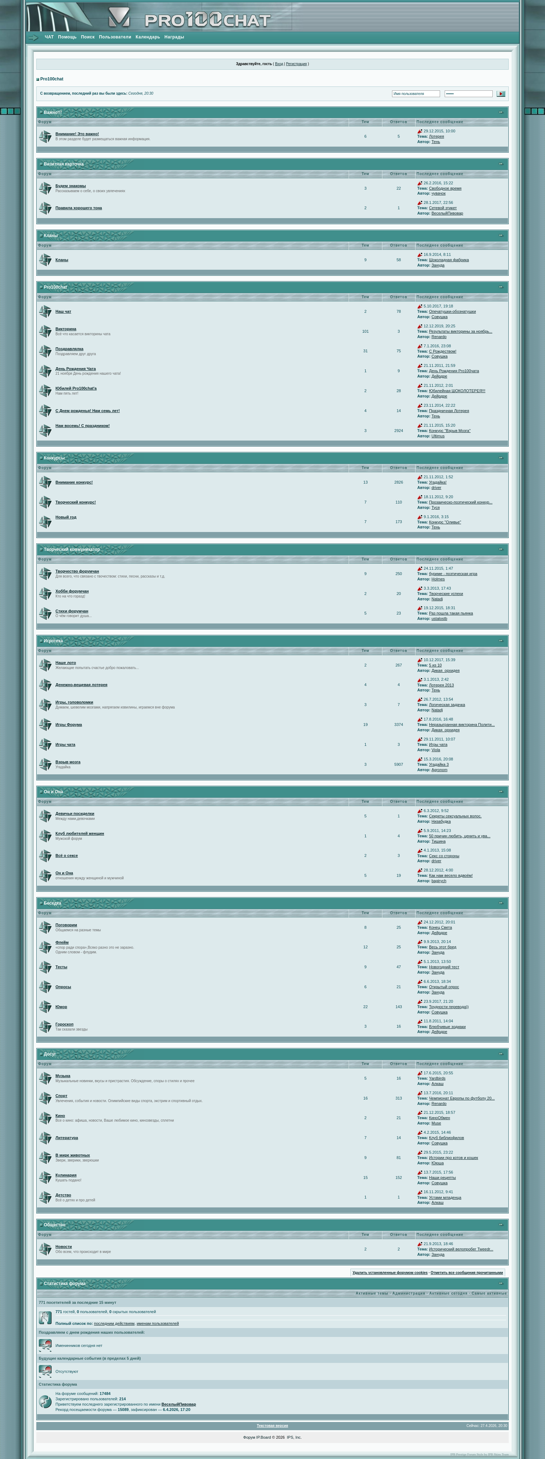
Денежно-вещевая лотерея (81, 685)
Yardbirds (437, 1078)
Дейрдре (439, 376)
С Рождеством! (442, 351)
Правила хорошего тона (78, 208)
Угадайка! (437, 482)
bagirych (439, 881)
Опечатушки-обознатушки (452, 311)
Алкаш (438, 1083)
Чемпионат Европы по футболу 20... (462, 1098)
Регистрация (296, 64)
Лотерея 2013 (441, 685)
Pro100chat (51, 79)
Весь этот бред (442, 947)
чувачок (439, 193)
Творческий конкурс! (75, 502)
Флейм (62, 942)
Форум (249, 1437)
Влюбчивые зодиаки (447, 1027)
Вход (279, 64)
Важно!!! (53, 112)
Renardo (439, 337)
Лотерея (436, 136)
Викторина (65, 329)
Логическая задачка (447, 704)
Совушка (440, 317)
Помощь (67, 37)
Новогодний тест (444, 967)
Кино (60, 1115)
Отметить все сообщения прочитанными (466, 1273)
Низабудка (441, 821)
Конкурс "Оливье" (445, 522)
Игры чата (65, 744)
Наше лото (65, 662)
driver (436, 487)
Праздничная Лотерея (449, 411)
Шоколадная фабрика (449, 260)
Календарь (148, 37)
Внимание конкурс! (74, 482)
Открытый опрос (444, 987)
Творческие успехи (446, 593)
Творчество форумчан (77, 571)
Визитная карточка (64, 164)
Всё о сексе (66, 855)
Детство (63, 1195)
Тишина (439, 841)
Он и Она (53, 791)
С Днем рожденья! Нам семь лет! (87, 411)
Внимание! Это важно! (77, 134)
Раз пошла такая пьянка (451, 613)
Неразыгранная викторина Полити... (462, 724)
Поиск (88, 37)
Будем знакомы (70, 186)
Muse (436, 1123)
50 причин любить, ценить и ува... (460, 836)
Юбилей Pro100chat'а (76, 388)
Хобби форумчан (72, 591)
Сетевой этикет (443, 208)
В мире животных (72, 1155)
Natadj (437, 599)
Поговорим (66, 925)
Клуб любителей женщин (79, 833)
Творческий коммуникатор (72, 549)
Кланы (51, 235)
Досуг (50, 1054)
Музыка (62, 1076)
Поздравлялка (69, 349)
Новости (63, 1246)
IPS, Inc (294, 1437)
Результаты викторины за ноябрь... (460, 331)
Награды (174, 37)
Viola (436, 750)
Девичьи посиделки (74, 813)
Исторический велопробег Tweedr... (461, 1249)
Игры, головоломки (74, 702)
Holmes (438, 579)
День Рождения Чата (75, 369)
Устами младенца (445, 1197)
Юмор (61, 1007)
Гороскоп (64, 1024)
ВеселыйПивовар (447, 213)
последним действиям (114, 1323)
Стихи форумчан (71, 611)
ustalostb (439, 618)
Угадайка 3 (439, 764)
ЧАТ (49, 37)
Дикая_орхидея (446, 670)
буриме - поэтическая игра (453, 574)
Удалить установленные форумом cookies (390, 1273)
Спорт (61, 1096)
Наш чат (63, 311)
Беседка (52, 903)
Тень (436, 141)
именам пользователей (158, 1323)
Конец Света (440, 927)
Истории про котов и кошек (453, 1157)
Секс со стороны (444, 856)
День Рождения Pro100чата (454, 371)
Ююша (438, 1163)
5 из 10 (435, 665)
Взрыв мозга (67, 762)
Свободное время (445, 188)
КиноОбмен (439, 1118)
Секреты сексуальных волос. (455, 816)
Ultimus (438, 436)
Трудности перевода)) (449, 1007)
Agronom (440, 770)
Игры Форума (68, 724)
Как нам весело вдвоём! (451, 875)
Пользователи (115, 37)
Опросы (63, 987)
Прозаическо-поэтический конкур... (460, 502)
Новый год (65, 517)
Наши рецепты (442, 1177)
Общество (54, 1224)
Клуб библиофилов (446, 1138)
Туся (436, 507)
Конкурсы (54, 457)
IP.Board (263, 1437)
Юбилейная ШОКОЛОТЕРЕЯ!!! (457, 391)
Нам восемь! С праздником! (82, 425)
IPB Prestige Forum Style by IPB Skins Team (479, 1454)
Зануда (438, 265)
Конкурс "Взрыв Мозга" (450, 430)
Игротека (53, 640)
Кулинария (65, 1175)
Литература (66, 1138)
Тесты (61, 967)
